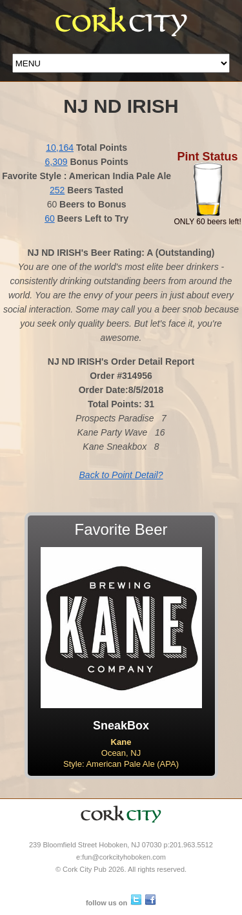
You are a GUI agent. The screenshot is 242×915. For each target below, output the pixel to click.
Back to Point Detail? (121, 475)
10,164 (60, 147)
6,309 (56, 162)
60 (50, 218)
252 (57, 190)
